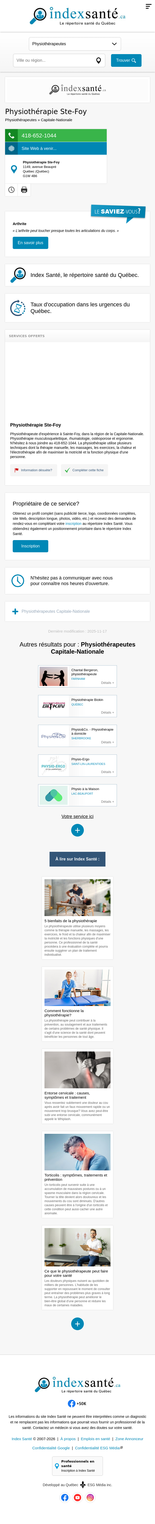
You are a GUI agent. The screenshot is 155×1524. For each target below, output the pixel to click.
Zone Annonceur (129, 1439)
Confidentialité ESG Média (97, 1448)
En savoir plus (30, 243)
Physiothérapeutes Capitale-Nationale (56, 611)
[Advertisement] (77, 380)
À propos (68, 1439)
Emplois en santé (95, 1439)
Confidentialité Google (51, 1448)
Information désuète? (36, 470)
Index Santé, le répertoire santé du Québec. (84, 275)
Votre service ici (77, 816)
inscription (74, 524)
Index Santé (22, 1439)
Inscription (30, 546)
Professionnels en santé (80, 1466)
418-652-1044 (39, 135)
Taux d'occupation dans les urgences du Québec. (80, 307)
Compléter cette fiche (88, 470)
